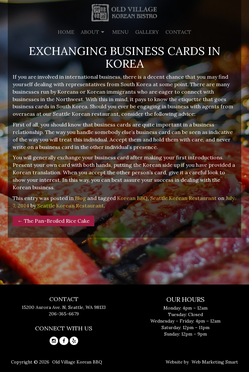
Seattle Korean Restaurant (183, 198)
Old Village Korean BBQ (77, 362)
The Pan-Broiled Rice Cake (53, 221)
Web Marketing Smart (215, 362)
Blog (80, 198)
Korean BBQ (132, 198)
